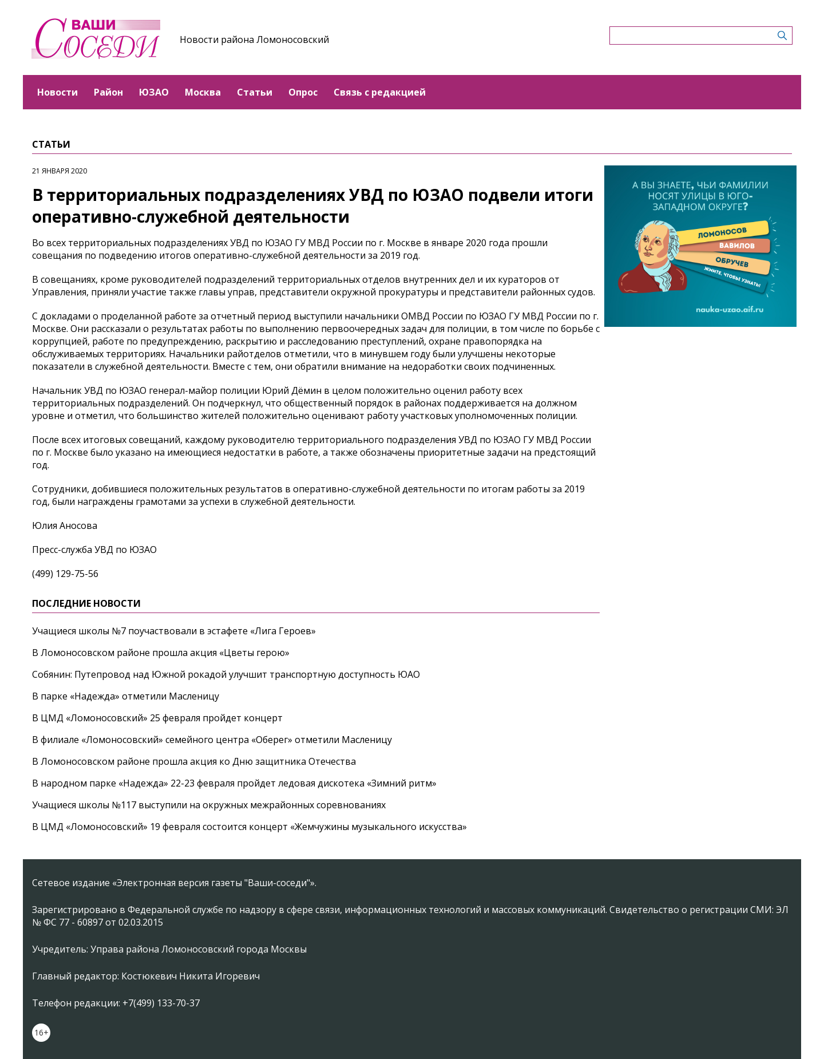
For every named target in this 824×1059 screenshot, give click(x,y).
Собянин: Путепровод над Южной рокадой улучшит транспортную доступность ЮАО (226, 674)
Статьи (254, 92)
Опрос (303, 92)
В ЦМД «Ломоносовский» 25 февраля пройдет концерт (157, 718)
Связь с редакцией (380, 92)
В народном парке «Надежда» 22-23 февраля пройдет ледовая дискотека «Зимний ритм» (234, 783)
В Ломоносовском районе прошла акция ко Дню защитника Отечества (194, 761)
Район (108, 92)
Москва (203, 92)
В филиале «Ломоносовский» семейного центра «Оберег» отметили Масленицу (212, 739)
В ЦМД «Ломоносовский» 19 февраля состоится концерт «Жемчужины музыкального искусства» (249, 826)
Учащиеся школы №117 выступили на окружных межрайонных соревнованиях (209, 805)
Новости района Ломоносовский (254, 39)
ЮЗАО (154, 92)
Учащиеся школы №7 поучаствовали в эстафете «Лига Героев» (174, 631)
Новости (57, 92)
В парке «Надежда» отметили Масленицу (125, 696)
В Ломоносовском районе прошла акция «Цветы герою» (161, 652)
